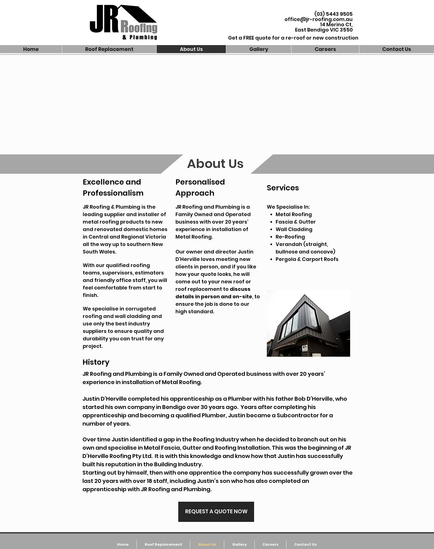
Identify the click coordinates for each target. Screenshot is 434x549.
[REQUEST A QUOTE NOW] (216, 512)
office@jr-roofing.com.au (319, 19)
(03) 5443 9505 (333, 14)
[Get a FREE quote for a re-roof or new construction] (293, 38)
